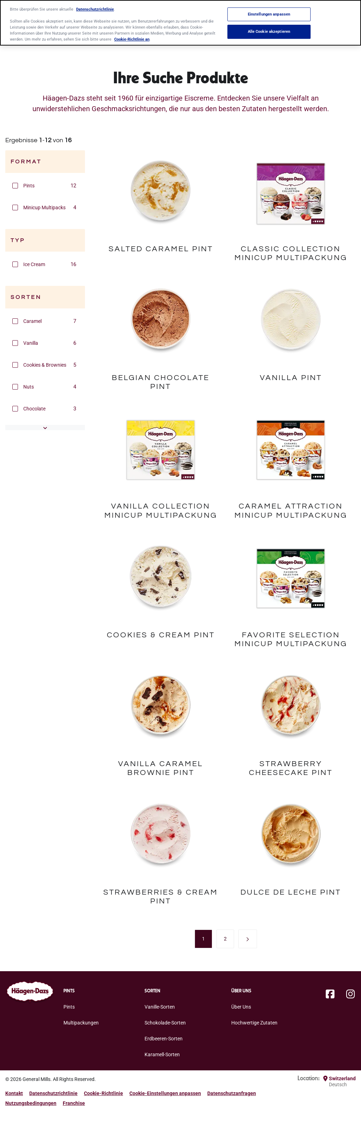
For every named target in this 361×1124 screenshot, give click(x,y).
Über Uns (241, 1007)
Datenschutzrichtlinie (53, 1093)
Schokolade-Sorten (165, 1023)
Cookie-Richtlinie (103, 1093)
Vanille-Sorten (160, 1007)
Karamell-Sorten (162, 1054)
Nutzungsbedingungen (30, 1103)
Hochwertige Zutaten (254, 1023)
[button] (15, 185)
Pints (69, 1007)
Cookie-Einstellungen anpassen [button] (165, 1093)
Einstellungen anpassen (269, 14)
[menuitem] (203, 939)
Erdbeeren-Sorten (164, 1038)
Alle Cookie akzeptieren (269, 31)
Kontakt (14, 1093)
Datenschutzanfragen (231, 1093)
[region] (180, 23)
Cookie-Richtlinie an (131, 39)
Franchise (74, 1103)
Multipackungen (81, 1023)
